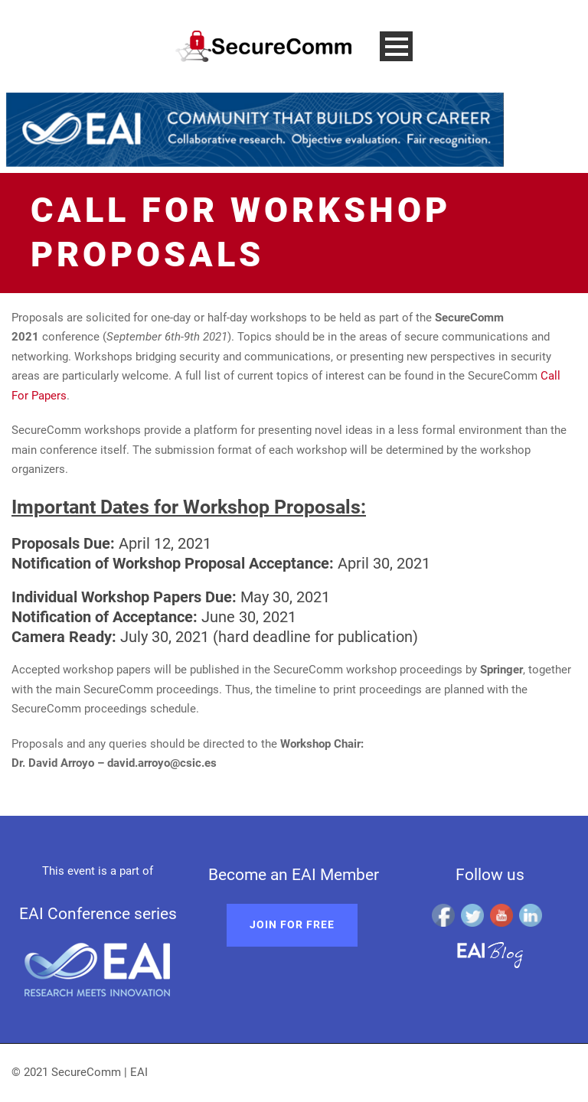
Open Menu (396, 46)
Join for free (292, 924)
